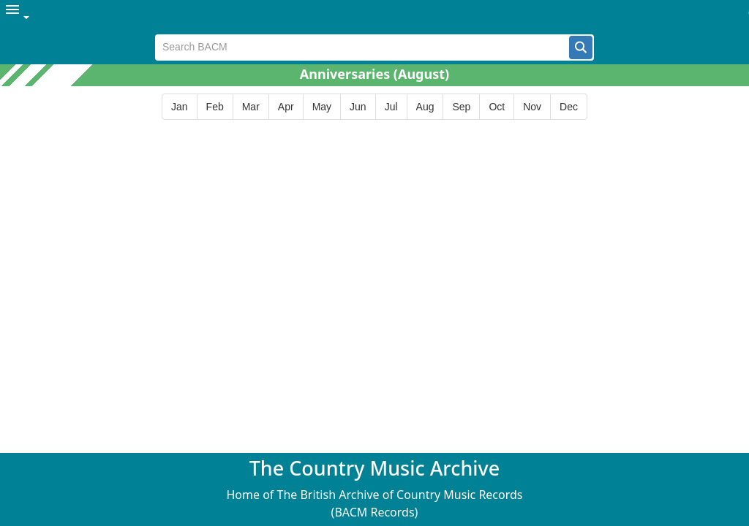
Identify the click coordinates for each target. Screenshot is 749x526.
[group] (374, 107)
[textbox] (362, 47)
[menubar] (374, 17)
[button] (580, 47)
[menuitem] (18, 17)
